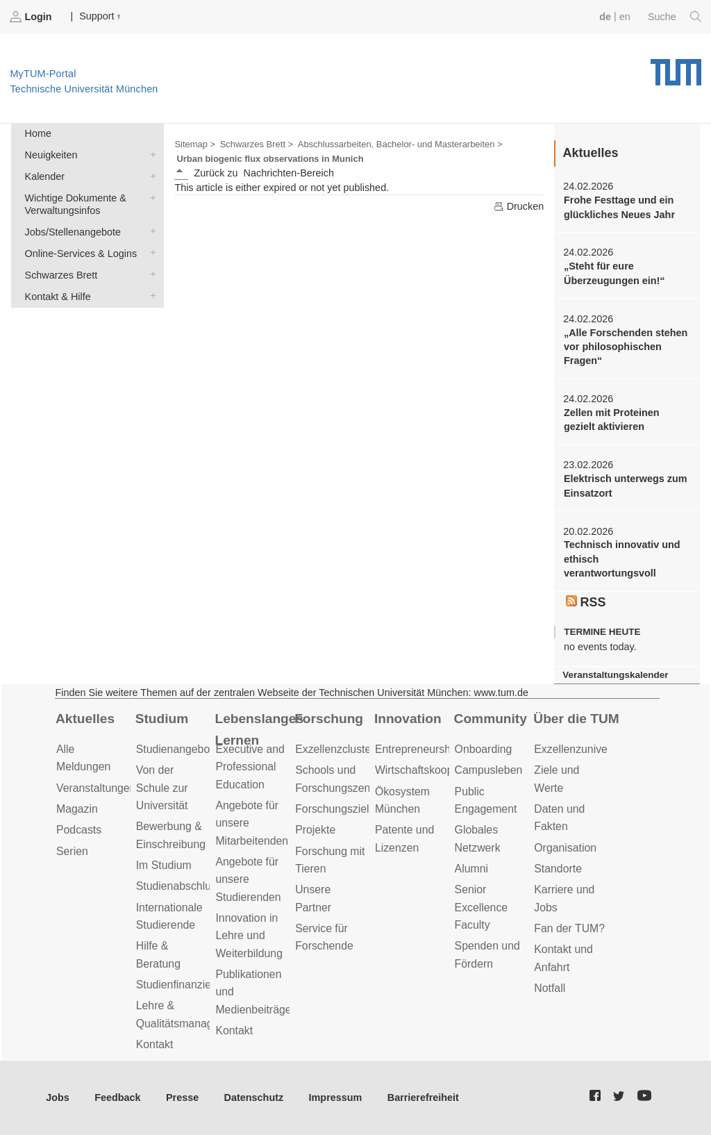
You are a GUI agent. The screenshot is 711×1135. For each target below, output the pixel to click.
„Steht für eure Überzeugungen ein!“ (614, 272)
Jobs (57, 1097)
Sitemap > (194, 144)
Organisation (565, 848)
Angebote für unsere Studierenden (248, 879)
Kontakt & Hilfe (150, 295)
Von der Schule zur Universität (162, 787)
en (624, 16)
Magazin (77, 809)
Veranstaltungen (95, 788)
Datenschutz (254, 1097)
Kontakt (155, 1044)
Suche (674, 16)
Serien (72, 851)
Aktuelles (85, 718)
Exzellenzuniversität (582, 749)
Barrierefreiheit (423, 1097)
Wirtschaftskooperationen (437, 770)
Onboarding (483, 749)
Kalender (150, 175)
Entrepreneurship (417, 749)
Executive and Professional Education (249, 766)
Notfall (549, 988)
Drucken (518, 206)
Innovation (408, 718)
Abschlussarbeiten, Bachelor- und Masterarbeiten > (400, 144)
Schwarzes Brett (150, 274)
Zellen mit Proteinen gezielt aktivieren (612, 419)
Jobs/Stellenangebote (150, 231)
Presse (182, 1097)
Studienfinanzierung (184, 985)
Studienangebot (174, 749)
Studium (162, 718)
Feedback (117, 1097)
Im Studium (164, 865)
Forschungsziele (335, 809)
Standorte (558, 869)
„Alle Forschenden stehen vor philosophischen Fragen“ (625, 347)
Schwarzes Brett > (256, 144)
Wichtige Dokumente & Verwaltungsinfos (150, 197)
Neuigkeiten (150, 153)
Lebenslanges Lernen (259, 729)
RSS (586, 602)
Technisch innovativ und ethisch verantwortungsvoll (622, 559)
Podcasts (78, 830)
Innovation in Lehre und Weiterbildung (249, 935)
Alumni (471, 869)
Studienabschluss (179, 886)
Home (38, 133)
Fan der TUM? (569, 928)
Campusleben (489, 770)
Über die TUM (576, 718)
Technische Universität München (676, 67)
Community (490, 718)
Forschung (328, 718)
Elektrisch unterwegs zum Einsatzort (625, 485)
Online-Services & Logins (150, 252)
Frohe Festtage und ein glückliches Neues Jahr (619, 206)
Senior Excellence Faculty (481, 907)
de (605, 16)
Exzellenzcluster (334, 749)
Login (32, 16)
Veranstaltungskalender (615, 675)
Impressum (335, 1097)
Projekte (315, 830)
